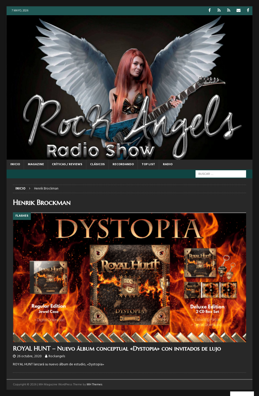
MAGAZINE (36, 164)
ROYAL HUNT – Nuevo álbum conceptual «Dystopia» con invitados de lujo (117, 348)
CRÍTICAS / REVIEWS (67, 164)
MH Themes (94, 384)
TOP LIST (148, 164)
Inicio (15, 164)
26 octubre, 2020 (29, 356)
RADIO (167, 164)
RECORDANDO (123, 164)
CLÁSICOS (97, 164)
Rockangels (57, 356)
